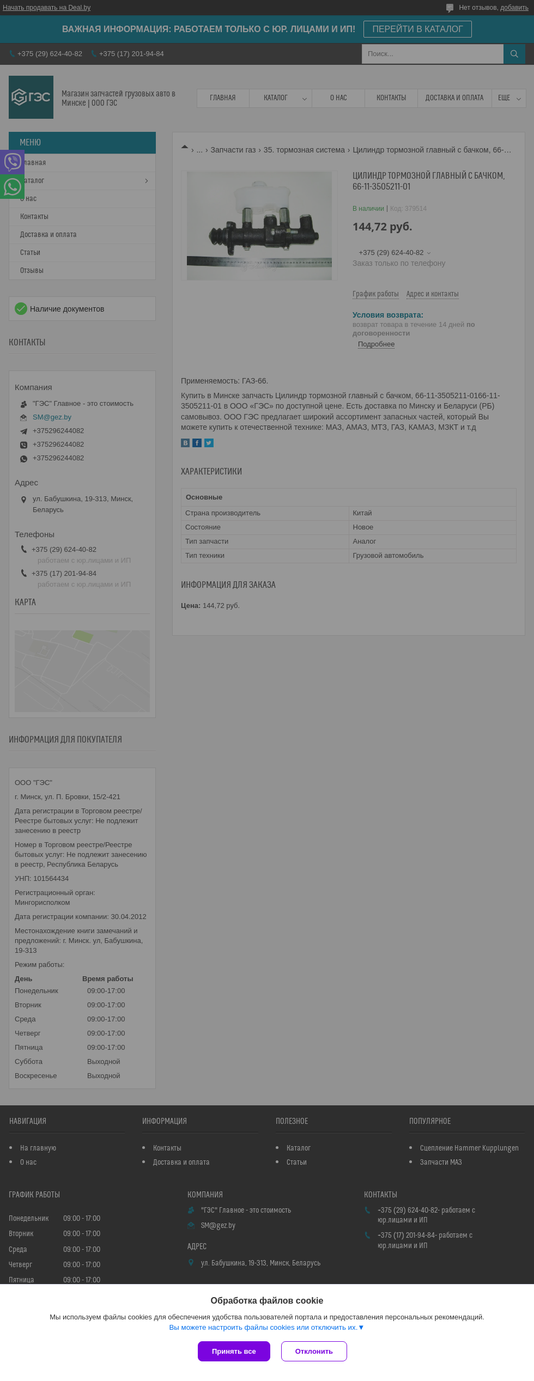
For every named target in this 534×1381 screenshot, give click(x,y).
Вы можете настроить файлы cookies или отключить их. (263, 1327)
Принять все (234, 1351)
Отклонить (314, 1351)
